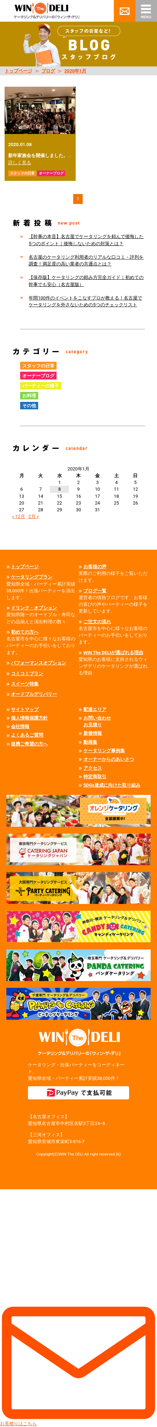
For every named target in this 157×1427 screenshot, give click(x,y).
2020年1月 (75, 71)
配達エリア (94, 709)
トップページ (18, 71)
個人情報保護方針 (29, 718)
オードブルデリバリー (34, 694)
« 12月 (18, 516)
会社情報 (20, 726)
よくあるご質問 (27, 735)
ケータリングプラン (31, 577)
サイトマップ (25, 709)
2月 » (33, 516)
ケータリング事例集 (104, 750)
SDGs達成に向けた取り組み (112, 785)
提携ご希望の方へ (29, 744)
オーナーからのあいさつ (108, 759)
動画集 (90, 742)
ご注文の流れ (97, 621)
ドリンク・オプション (34, 607)
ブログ (48, 71)
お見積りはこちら (78, 1307)
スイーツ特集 (25, 683)
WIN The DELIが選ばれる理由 (113, 652)
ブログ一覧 (94, 590)
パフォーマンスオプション (38, 663)
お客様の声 (94, 566)
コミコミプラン (27, 673)
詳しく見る (19, 162)
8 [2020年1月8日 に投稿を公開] (59, 489)
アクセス (92, 768)
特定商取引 (94, 776)
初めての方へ (25, 632)
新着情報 (92, 733)
